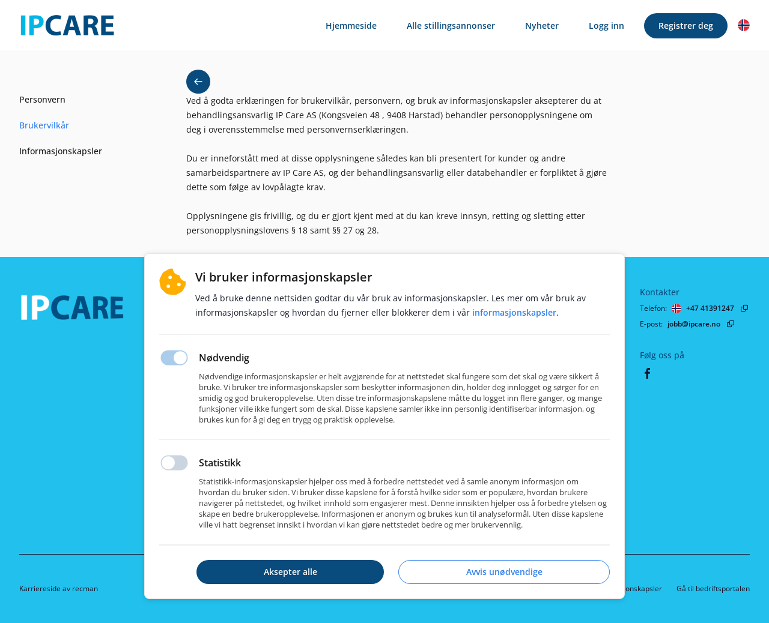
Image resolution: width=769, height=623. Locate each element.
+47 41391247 (710, 308)
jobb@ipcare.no (693, 324)
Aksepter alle (290, 571)
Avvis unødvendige (504, 571)
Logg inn (606, 25)
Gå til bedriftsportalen (713, 588)
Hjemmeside (351, 25)
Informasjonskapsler (628, 588)
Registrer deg (685, 25)
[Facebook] (647, 373)
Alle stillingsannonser (451, 25)
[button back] (198, 82)
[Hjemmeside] (112, 312)
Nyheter (542, 25)
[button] (744, 25)
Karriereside (40, 588)
